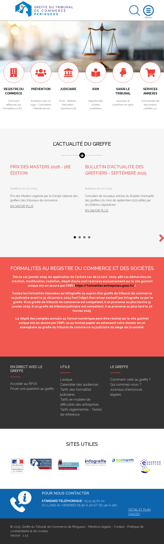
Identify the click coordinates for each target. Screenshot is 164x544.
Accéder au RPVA (23, 384)
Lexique (66, 380)
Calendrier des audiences (79, 385)
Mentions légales (99, 526)
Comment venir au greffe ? (130, 380)
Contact (119, 526)
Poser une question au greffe (32, 389)
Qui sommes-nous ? (125, 385)
